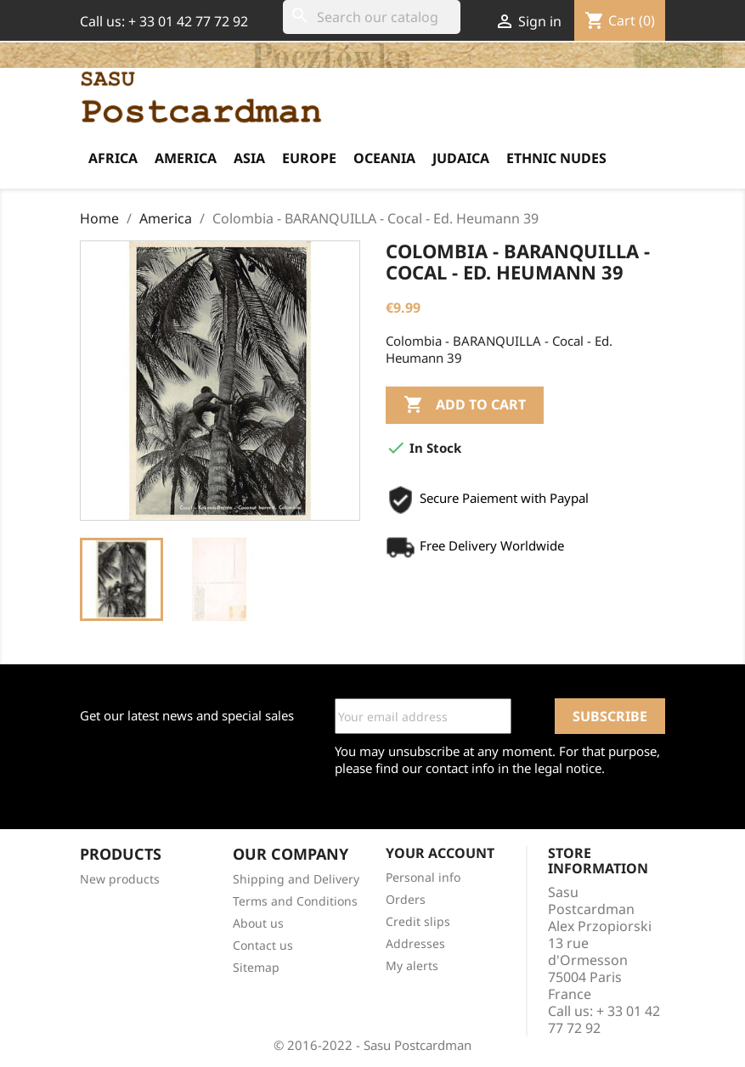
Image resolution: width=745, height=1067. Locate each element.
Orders (406, 899)
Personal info (423, 877)
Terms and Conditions (295, 901)
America (186, 158)
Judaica (460, 158)
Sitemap (256, 967)
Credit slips (418, 921)
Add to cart (465, 405)
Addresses (415, 943)
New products (120, 879)
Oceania (384, 158)
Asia (249, 158)
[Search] (371, 17)
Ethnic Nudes (556, 158)
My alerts (412, 965)
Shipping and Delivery (296, 879)
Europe (309, 158)
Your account (440, 853)
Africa (113, 158)
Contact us (263, 945)
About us (258, 923)
